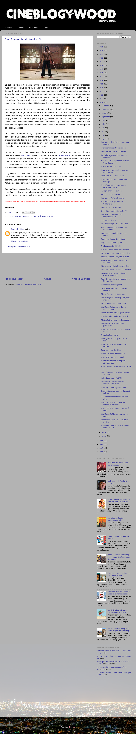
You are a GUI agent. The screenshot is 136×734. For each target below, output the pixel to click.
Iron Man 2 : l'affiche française (112, 198)
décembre (106, 106)
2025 (101, 47)
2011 (101, 99)
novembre (106, 109)
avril (103, 135)
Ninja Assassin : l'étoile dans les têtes (24, 39)
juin (103, 128)
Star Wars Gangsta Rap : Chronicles (114, 224)
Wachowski (26, 155)
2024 (101, 51)
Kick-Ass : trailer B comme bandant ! (115, 250)
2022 (101, 58)
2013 (101, 91)
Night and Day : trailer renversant (113, 151)
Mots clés (33, 27)
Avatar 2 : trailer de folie (110, 195)
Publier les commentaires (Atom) (28, 284)
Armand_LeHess (17, 229)
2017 (101, 76)
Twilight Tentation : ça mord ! (112, 191)
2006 (101, 452)
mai (103, 132)
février (104, 432)
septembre (106, 117)
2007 (101, 448)
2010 (101, 102)
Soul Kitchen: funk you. (109, 220)
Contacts (47, 27)
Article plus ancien (81, 279)
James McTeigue (16, 216)
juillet (104, 124)
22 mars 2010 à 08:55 (19, 241)
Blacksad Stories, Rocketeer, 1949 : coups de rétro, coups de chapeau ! (119, 557)
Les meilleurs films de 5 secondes (114, 303)
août (104, 120)
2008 (101, 444)
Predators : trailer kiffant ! (111, 246)
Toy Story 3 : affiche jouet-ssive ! (113, 387)
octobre (105, 113)
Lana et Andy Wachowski (32, 216)
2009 (101, 441)
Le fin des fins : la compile (111, 207)
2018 (101, 73)
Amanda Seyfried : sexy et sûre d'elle (115, 257)
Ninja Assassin (47, 216)
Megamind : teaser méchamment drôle (116, 253)
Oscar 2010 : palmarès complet (113, 357)
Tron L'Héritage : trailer (110, 335)
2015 (101, 84)
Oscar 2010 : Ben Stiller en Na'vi (113, 354)
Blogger (72, 727)
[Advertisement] (47, 265)
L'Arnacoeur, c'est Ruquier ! (111, 285)
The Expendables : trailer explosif (113, 148)
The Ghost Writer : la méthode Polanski (116, 270)
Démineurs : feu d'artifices (111, 350)
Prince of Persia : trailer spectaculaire (115, 313)
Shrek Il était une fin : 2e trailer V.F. (114, 211)
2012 (101, 95)
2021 (101, 62)
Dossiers (20, 27)
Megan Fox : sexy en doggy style (113, 294)
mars (104, 139)
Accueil (8, 27)
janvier (104, 436)
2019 (101, 69)
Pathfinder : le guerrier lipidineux (113, 239)
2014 (101, 88)
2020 (101, 65)
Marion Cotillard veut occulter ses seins (116, 320)
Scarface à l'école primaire (111, 166)
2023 (101, 54)
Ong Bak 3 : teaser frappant (111, 243)
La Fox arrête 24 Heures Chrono (113, 176)
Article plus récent (14, 279)
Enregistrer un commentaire (19, 247)
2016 (101, 80)
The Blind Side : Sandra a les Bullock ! (115, 316)
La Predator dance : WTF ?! (111, 378)
